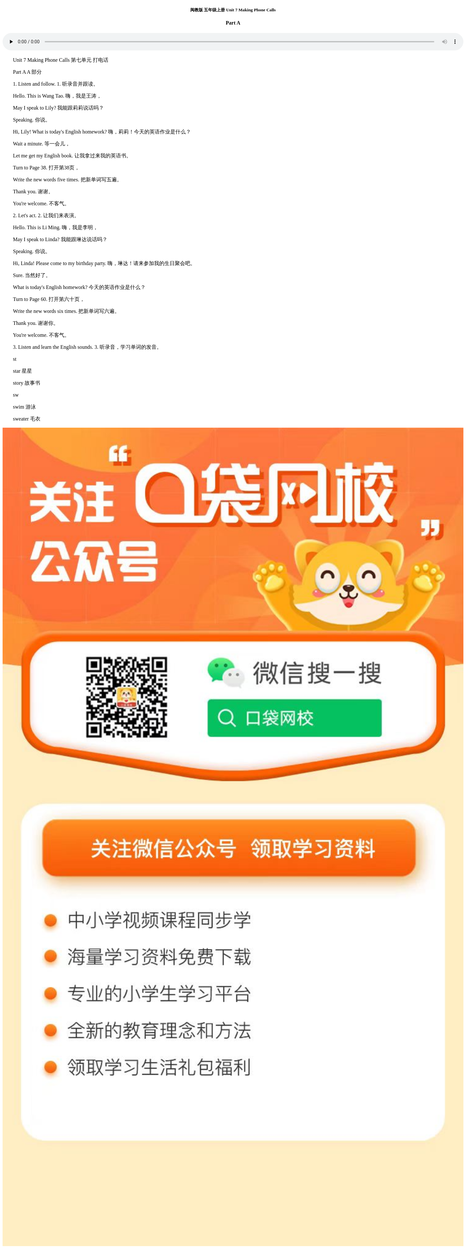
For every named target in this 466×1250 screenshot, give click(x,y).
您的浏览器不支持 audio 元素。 (233, 41)
